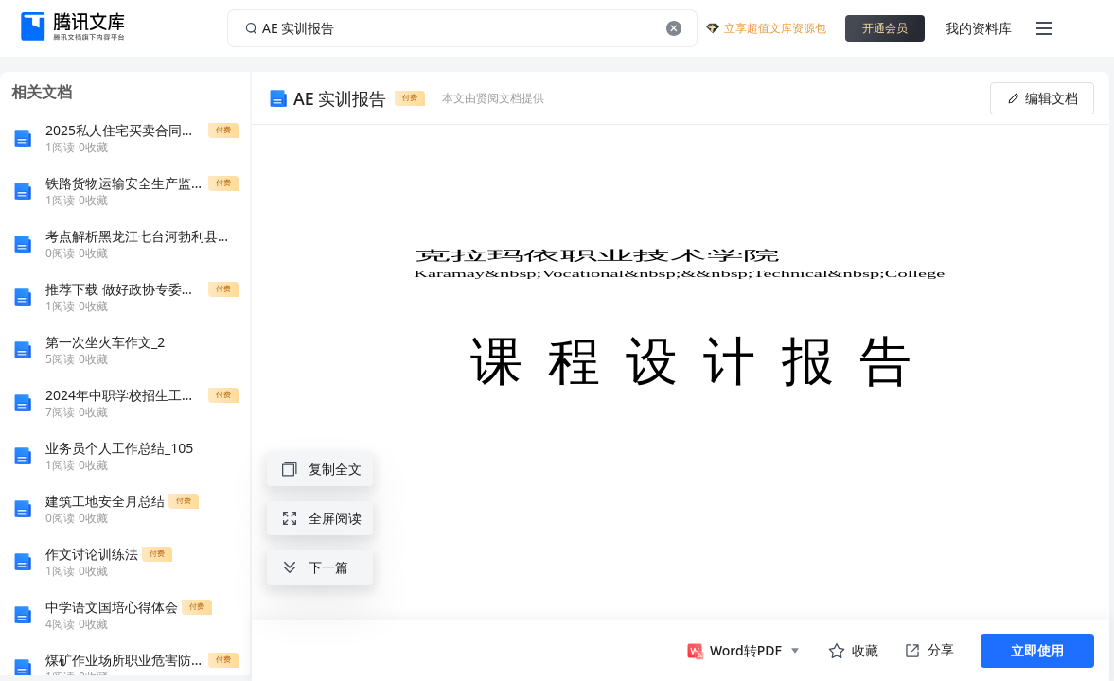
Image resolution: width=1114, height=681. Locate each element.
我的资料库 (979, 28)
